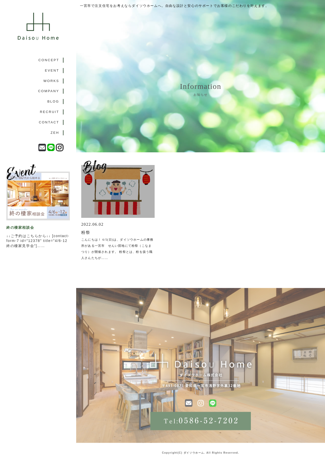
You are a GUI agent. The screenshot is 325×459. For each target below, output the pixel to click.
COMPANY (48, 91)
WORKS (51, 81)
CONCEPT (48, 60)
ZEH (55, 133)
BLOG (53, 101)
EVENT (52, 70)
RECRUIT (49, 112)
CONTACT (49, 122)
